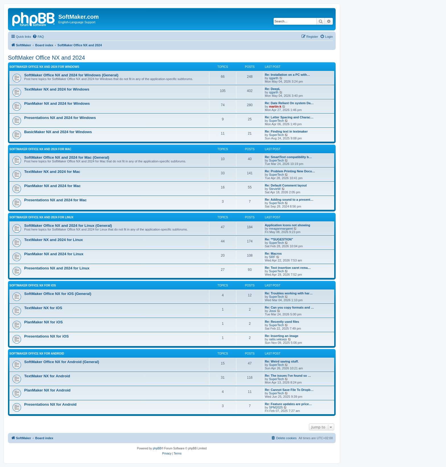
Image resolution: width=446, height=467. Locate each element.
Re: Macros (273, 253)
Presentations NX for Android (50, 404)
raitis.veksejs (278, 339)
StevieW (275, 188)
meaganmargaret (281, 228)
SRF (272, 257)
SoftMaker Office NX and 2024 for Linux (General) (68, 225)
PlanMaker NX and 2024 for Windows (57, 103)
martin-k (275, 106)
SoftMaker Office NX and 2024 (46, 58)
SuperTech (276, 120)
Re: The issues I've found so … (288, 375)
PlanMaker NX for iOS (43, 322)
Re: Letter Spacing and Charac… (289, 117)
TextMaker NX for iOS (43, 308)
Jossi (272, 311)
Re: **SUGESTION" (279, 239)
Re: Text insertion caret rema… (288, 267)
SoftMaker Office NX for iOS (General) (57, 294)
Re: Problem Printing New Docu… (290, 171)
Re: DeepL (272, 89)
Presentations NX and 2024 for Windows (60, 118)
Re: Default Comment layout (286, 185)
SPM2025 (276, 407)
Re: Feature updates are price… (288, 404)
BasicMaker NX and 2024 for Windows (58, 132)
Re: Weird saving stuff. (282, 361)
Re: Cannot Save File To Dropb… (289, 389)
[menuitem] (38, 36)
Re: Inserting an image (281, 336)
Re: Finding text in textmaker (286, 131)
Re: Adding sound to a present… (289, 199)
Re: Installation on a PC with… (287, 74)
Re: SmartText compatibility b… (288, 157)
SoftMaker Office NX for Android (36, 353)
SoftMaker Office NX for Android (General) (61, 362)
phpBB (157, 448)
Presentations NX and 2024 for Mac (55, 200)
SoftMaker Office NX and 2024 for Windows (44, 66)
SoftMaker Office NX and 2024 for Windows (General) (71, 75)
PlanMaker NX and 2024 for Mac (52, 186)
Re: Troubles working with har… (289, 293)
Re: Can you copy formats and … (289, 307)
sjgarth (273, 78)
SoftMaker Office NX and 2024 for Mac (40, 149)
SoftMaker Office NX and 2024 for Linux (41, 217)
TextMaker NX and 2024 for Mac (52, 171)
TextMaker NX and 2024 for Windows (56, 89)
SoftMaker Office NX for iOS (32, 285)
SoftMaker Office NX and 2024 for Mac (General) (66, 157)
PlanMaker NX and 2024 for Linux (53, 254)
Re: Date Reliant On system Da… (289, 103)
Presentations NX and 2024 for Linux (56, 268)
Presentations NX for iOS (46, 336)
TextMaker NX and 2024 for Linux (53, 240)
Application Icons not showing (287, 225)
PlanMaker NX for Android (47, 390)
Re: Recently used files (282, 321)
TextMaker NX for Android (47, 376)
